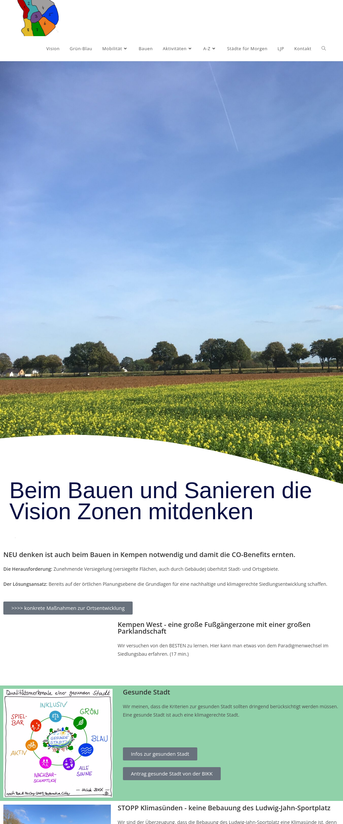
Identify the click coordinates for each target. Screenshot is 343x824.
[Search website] (324, 48)
